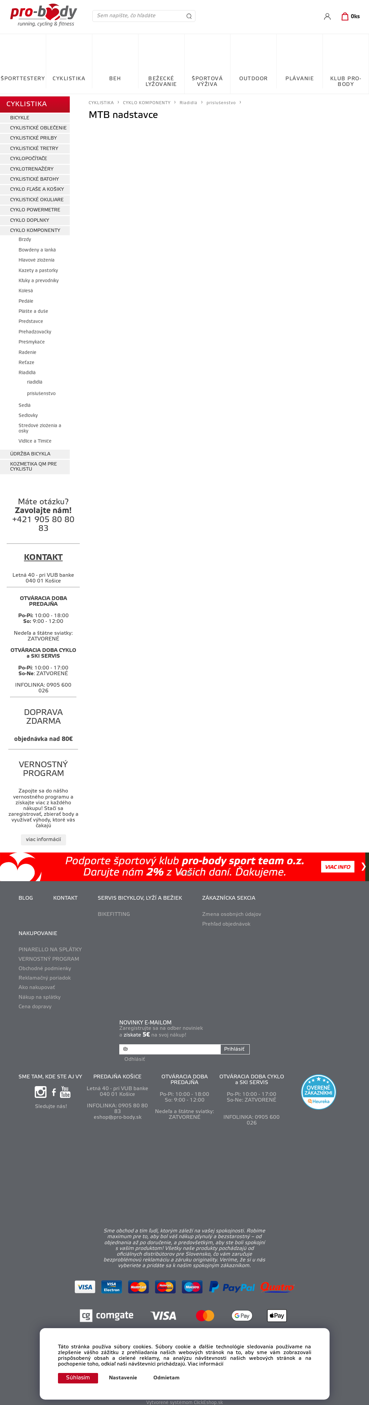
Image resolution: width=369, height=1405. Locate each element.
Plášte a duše (33, 309)
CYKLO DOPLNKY (29, 218)
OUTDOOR (253, 79)
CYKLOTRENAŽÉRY (32, 167)
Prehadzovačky (35, 330)
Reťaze (26, 360)
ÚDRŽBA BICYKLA (30, 452)
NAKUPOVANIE (38, 931)
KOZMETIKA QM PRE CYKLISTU (33, 464)
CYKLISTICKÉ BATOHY (34, 177)
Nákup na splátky (40, 995)
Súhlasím (79, 1378)
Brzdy (25, 238)
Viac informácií (205, 1364)
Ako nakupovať (37, 985)
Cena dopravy (35, 1004)
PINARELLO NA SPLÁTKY (50, 947)
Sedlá (25, 403)
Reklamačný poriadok (45, 976)
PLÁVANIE (299, 79)
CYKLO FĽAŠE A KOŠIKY (37, 187)
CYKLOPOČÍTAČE (28, 157)
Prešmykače (32, 340)
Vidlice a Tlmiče (35, 439)
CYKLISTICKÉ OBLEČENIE (38, 126)
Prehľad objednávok (226, 922)
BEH (115, 79)
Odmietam (169, 1378)
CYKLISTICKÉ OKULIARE (37, 198)
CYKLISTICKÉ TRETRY (34, 146)
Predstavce (31, 320)
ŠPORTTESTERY (23, 79)
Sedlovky (28, 413)
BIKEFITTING (114, 912)
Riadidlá (27, 371)
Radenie (27, 350)
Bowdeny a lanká (37, 248)
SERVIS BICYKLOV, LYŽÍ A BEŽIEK (140, 896)
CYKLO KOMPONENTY (35, 228)
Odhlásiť (135, 1055)
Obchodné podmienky (45, 966)
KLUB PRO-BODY (346, 82)
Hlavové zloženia (37, 258)
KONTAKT (65, 896)
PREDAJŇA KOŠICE (117, 1073)
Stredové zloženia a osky (40, 426)
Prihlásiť (233, 1047)
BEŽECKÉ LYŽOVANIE (161, 82)
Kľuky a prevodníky (39, 278)
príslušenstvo (41, 392)
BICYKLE (19, 116)
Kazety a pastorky (38, 268)
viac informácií (43, 837)
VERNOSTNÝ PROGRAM (49, 957)
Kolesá (26, 289)
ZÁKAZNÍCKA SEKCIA (228, 896)
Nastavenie (125, 1378)
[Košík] (349, 17)
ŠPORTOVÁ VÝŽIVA (207, 82)
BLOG (26, 896)
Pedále (26, 299)
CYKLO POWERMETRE (35, 208)
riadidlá (34, 380)
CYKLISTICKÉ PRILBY (33, 136)
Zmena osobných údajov (231, 912)
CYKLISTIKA (69, 79)
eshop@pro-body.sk (118, 1113)
